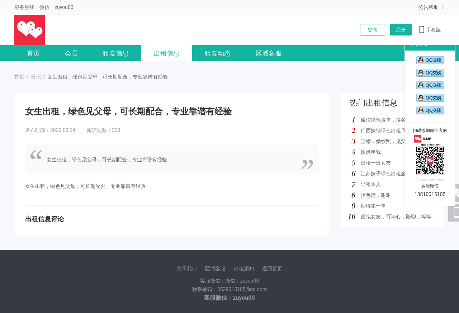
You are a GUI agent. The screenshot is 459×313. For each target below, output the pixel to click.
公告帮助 (428, 7)
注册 (401, 30)
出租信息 (167, 53)
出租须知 (244, 268)
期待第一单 (373, 206)
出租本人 (371, 184)
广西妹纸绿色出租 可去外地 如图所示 (402, 130)
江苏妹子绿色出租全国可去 (391, 173)
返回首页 (272, 268)
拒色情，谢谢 (376, 195)
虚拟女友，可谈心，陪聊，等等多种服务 (406, 216)
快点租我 (371, 152)
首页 (33, 53)
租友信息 (116, 53)
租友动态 (218, 53)
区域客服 (268, 53)
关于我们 (187, 268)
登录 (373, 30)
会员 (71, 53)
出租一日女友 (376, 163)
